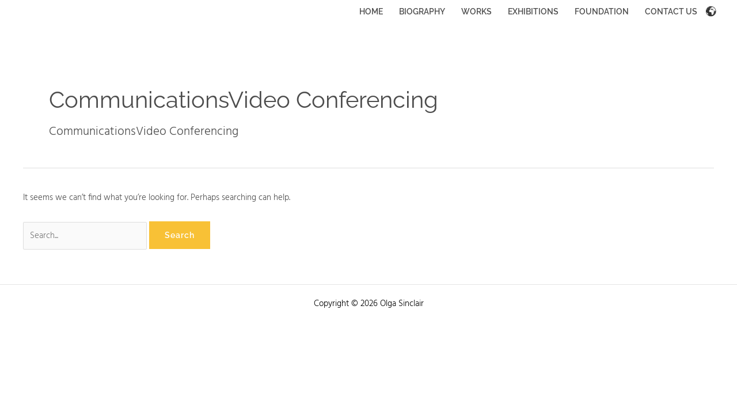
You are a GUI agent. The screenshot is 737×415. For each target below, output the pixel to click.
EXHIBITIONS (533, 11)
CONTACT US (671, 11)
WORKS (476, 11)
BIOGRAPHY (422, 11)
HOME (371, 11)
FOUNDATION (602, 11)
